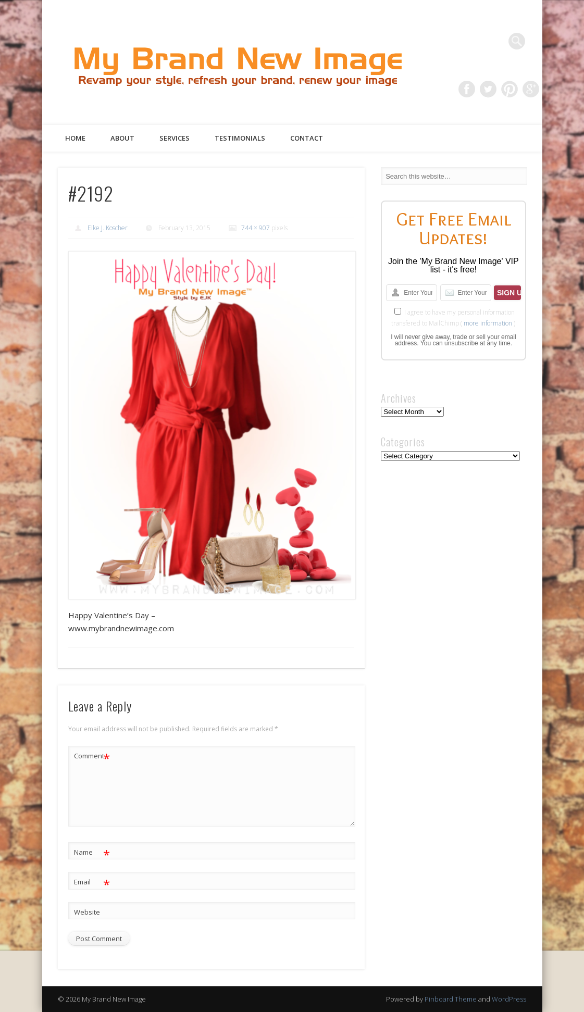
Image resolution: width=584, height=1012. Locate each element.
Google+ (531, 89)
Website (87, 912)
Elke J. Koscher (108, 227)
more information (488, 323)
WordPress (509, 999)
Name (92, 852)
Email (92, 882)
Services (174, 138)
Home (75, 138)
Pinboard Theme (451, 999)
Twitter (488, 89)
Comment (92, 756)
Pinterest (509, 89)
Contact (306, 138)
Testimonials (240, 138)
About (122, 138)
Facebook (466, 89)
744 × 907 (255, 227)
